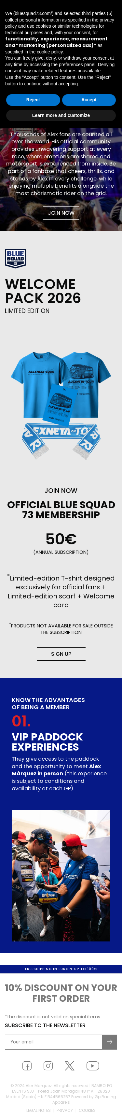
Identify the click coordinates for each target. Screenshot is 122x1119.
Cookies (87, 1111)
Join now (61, 213)
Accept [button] (89, 99)
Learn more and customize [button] (61, 115)
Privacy (65, 1111)
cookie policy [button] (49, 51)
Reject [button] (33, 99)
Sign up (61, 654)
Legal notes (38, 1111)
